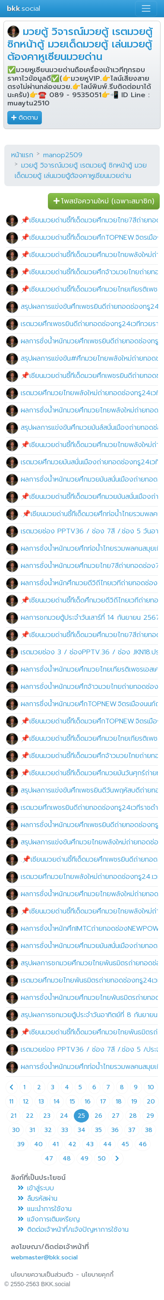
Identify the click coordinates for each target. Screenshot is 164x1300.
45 (125, 1144)
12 (26, 1101)
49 (84, 1158)
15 (72, 1101)
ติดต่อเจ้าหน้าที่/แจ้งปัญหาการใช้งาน (73, 1229)
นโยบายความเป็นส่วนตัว (42, 1274)
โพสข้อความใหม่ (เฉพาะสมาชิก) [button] (104, 201)
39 (21, 1144)
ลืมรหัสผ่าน (37, 1198)
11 (11, 1101)
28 (133, 1115)
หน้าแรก (22, 155)
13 (41, 1101)
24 (64, 1115)
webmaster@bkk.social (44, 1257)
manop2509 (62, 155)
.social (23, 8)
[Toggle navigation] (146, 8)
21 (13, 1115)
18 (119, 1101)
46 (143, 1144)
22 (30, 1115)
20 (151, 1101)
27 (116, 1115)
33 (64, 1130)
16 (88, 1101)
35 (98, 1130)
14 (57, 1101)
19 (134, 1101)
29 (150, 1115)
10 (151, 1087)
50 (102, 1158)
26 (98, 1115)
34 (81, 1130)
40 (38, 1144)
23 (46, 1115)
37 (132, 1130)
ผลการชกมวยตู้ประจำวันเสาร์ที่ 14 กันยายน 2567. (91, 617)
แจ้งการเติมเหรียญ (49, 1219)
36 (115, 1130)
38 (148, 1130)
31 (32, 1130)
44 (107, 1144)
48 (67, 1158)
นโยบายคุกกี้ (98, 1274)
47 (49, 1158)
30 (16, 1130)
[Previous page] (12, 1087)
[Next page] (117, 1158)
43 (90, 1144)
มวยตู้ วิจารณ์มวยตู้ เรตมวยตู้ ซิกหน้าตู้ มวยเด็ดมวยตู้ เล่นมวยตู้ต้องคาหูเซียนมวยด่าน (79, 44)
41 (55, 1144)
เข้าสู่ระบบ (36, 1188)
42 (72, 1144)
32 (48, 1130)
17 (103, 1101)
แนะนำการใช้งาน (45, 1209)
